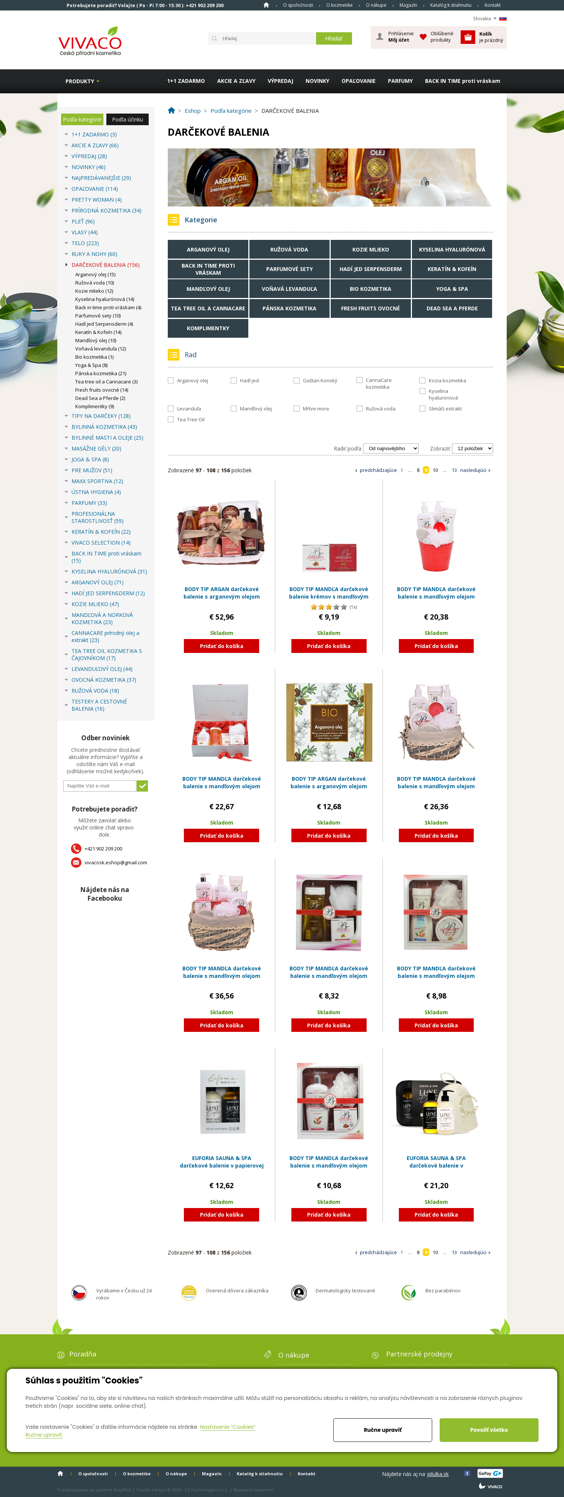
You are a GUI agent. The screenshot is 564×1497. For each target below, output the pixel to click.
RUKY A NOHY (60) (94, 253)
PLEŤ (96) (83, 221)
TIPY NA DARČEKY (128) (101, 415)
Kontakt (493, 5)
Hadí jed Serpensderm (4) (104, 323)
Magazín (408, 5)
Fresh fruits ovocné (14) (101, 389)
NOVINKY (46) (89, 167)
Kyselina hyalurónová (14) (104, 299)
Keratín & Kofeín (452, 268)
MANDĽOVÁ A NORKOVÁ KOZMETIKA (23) (102, 618)
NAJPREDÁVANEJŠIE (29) (101, 177)
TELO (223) (85, 243)
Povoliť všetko (489, 1430)
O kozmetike (339, 5)
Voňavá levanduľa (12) (100, 348)
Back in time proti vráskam (208, 269)
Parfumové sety (289, 268)
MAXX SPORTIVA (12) (97, 481)
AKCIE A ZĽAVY (236, 80)
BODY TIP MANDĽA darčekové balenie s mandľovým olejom (328, 972)
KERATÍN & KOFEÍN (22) (101, 531)
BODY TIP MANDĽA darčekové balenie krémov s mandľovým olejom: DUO (329, 596)
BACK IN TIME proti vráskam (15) (107, 557)
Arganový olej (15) (95, 274)
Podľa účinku (127, 119)
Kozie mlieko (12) (94, 290)
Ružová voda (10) (94, 282)
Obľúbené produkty (442, 36)
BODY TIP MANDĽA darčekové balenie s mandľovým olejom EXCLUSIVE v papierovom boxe (222, 786)
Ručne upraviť (382, 1430)
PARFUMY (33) (89, 502)
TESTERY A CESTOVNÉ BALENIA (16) (99, 705)
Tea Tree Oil (190, 419)
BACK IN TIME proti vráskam (462, 80)
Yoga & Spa (452, 288)
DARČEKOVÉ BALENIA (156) (106, 264)
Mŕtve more (316, 408)
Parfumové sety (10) (98, 315)
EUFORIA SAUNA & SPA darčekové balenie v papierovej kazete (222, 1165)
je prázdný (491, 37)
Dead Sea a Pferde (452, 308)
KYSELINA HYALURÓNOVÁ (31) (109, 571)
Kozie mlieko (370, 249)
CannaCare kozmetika (379, 383)
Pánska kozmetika (289, 308)
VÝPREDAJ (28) (89, 156)
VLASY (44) (85, 232)
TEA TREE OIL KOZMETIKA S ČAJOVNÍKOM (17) (107, 654)
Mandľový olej (208, 288)
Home (266, 4)
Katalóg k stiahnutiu (450, 5)
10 (435, 470)
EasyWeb (122, 1490)
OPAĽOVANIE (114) (95, 188)
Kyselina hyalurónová (452, 249)
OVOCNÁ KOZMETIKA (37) (104, 679)
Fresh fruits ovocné (370, 308)
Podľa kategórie (82, 119)
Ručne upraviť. (44, 1435)
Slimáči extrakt (445, 408)
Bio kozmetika (370, 288)
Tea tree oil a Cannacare (208, 308)
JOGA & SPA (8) (90, 459)
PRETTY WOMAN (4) (97, 199)
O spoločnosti (298, 5)
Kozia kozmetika (447, 380)
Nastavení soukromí (253, 1490)
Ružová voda (289, 249)
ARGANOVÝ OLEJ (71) (98, 582)
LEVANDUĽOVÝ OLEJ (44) (102, 668)
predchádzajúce (378, 470)
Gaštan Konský (320, 380)
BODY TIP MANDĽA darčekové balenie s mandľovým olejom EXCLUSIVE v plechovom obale (436, 596)
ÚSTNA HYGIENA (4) (96, 492)
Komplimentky (208, 328)
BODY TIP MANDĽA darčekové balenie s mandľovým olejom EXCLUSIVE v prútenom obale (436, 786)
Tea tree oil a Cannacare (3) (106, 381)
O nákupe (376, 5)
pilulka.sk (438, 1474)
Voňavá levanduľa (289, 288)
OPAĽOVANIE (359, 80)
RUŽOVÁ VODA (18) (95, 690)
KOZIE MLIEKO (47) (95, 604)
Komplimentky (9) (94, 406)
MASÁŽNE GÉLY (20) (96, 448)
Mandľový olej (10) (95, 340)
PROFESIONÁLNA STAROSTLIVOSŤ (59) (98, 517)
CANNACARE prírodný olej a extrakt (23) (105, 636)
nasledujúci (473, 470)
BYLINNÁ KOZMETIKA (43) (104, 426)
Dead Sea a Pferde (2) (100, 398)
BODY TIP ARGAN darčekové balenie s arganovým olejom (329, 782)
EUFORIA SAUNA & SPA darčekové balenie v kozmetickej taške (436, 1165)
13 (454, 470)
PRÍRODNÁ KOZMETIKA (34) (107, 210)
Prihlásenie (401, 36)
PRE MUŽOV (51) (92, 470)
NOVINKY (317, 80)
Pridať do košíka (221, 646)
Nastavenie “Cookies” (228, 1427)
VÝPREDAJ (280, 80)
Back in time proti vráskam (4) (108, 307)
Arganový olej (208, 249)
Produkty (80, 81)
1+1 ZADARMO (186, 80)
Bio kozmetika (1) (94, 356)
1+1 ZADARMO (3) (94, 134)
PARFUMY (400, 80)
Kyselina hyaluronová (443, 394)
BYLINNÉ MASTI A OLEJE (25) (107, 437)
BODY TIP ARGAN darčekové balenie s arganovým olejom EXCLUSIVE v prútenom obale (221, 596)
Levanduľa (189, 408)
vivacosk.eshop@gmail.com (116, 862)
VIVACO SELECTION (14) (101, 542)
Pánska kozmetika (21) (100, 373)
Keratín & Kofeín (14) (98, 332)
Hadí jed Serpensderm (371, 268)
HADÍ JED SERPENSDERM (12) (108, 593)
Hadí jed (249, 380)
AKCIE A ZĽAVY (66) (95, 145)
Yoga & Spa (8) (91, 365)
